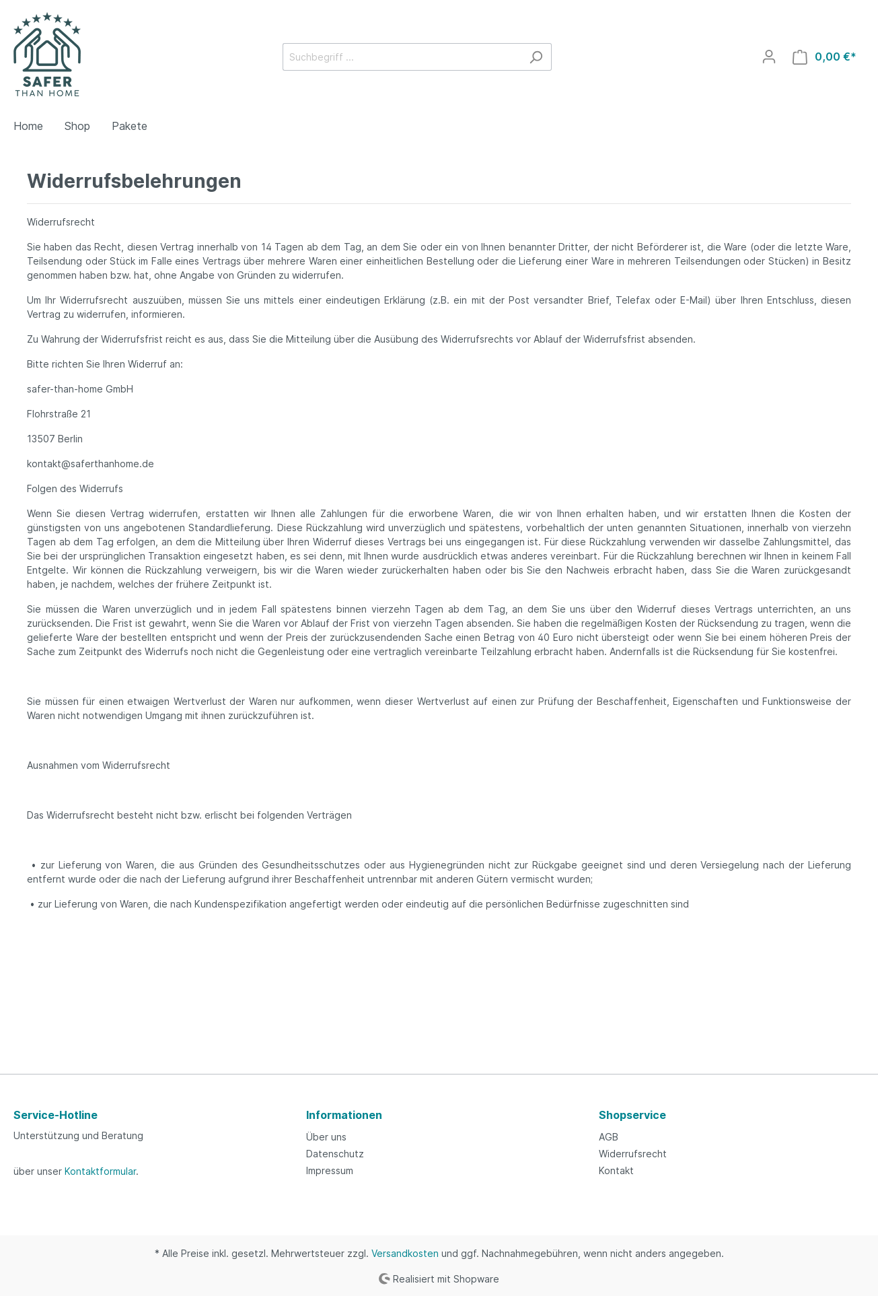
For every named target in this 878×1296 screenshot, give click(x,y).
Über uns (326, 1136)
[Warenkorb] (824, 57)
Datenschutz (335, 1153)
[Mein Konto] (769, 56)
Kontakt (616, 1170)
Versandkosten (405, 1253)
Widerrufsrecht (633, 1153)
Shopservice (632, 1115)
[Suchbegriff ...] (402, 57)
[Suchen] (536, 57)
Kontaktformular (100, 1171)
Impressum (329, 1170)
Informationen (344, 1115)
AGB (608, 1136)
